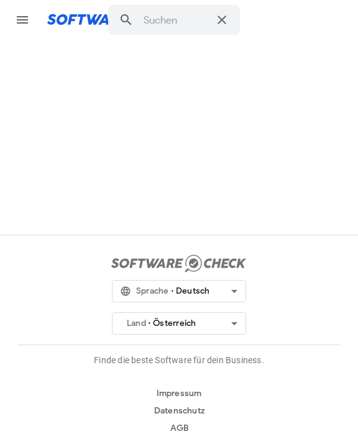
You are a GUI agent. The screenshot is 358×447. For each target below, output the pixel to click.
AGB (180, 428)
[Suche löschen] (221, 20)
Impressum (179, 393)
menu (22, 19)
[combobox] (176, 20)
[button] (126, 20)
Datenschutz (179, 410)
